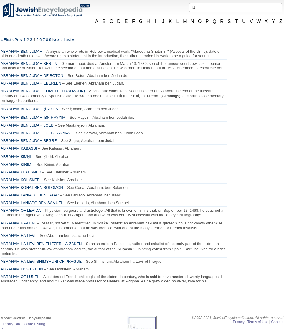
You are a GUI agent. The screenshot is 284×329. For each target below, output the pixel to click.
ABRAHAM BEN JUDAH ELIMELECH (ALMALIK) (43, 91)
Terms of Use (257, 322)
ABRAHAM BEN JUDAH (21, 51)
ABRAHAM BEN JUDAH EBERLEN (31, 83)
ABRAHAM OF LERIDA (21, 210)
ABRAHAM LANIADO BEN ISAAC (30, 195)
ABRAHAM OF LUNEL (20, 277)
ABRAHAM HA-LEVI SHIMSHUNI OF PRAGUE (41, 261)
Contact (277, 322)
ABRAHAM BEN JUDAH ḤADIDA (29, 109)
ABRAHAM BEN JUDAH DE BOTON (32, 75)
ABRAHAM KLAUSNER (21, 172)
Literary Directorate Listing (23, 324)
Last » (69, 39)
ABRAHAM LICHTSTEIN (22, 269)
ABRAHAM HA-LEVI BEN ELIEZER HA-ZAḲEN (41, 244)
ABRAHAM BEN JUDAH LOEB (27, 125)
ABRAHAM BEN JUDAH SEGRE (29, 140)
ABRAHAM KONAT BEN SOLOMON (32, 187)
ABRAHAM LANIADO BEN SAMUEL (32, 203)
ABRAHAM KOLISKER (20, 180)
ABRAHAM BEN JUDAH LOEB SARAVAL (36, 133)
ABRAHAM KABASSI (19, 148)
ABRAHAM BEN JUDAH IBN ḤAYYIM (33, 117)
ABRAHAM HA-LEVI (18, 223)
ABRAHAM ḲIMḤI (16, 156)
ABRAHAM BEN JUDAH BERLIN (29, 63)
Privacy (239, 322)
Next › (57, 39)
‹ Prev (17, 39)
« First (6, 39)
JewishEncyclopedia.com (46, 10)
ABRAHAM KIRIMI (16, 164)
